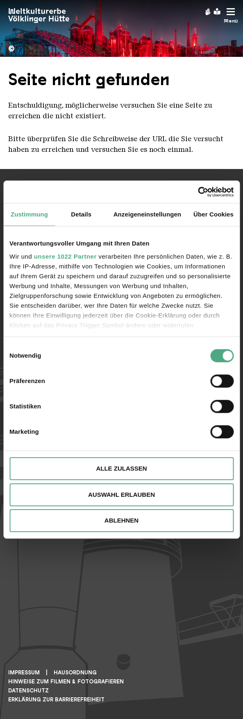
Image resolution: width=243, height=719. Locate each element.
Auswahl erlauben (121, 494)
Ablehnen (121, 520)
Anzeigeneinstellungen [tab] (147, 214)
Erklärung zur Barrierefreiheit (56, 699)
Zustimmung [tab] (29, 214)
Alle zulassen (121, 468)
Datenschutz (28, 690)
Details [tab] (81, 214)
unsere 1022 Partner (65, 256)
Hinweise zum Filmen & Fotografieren (66, 681)
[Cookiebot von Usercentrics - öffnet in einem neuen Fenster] (198, 192)
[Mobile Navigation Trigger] (231, 15)
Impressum (24, 672)
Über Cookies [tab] (213, 214)
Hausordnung (75, 672)
